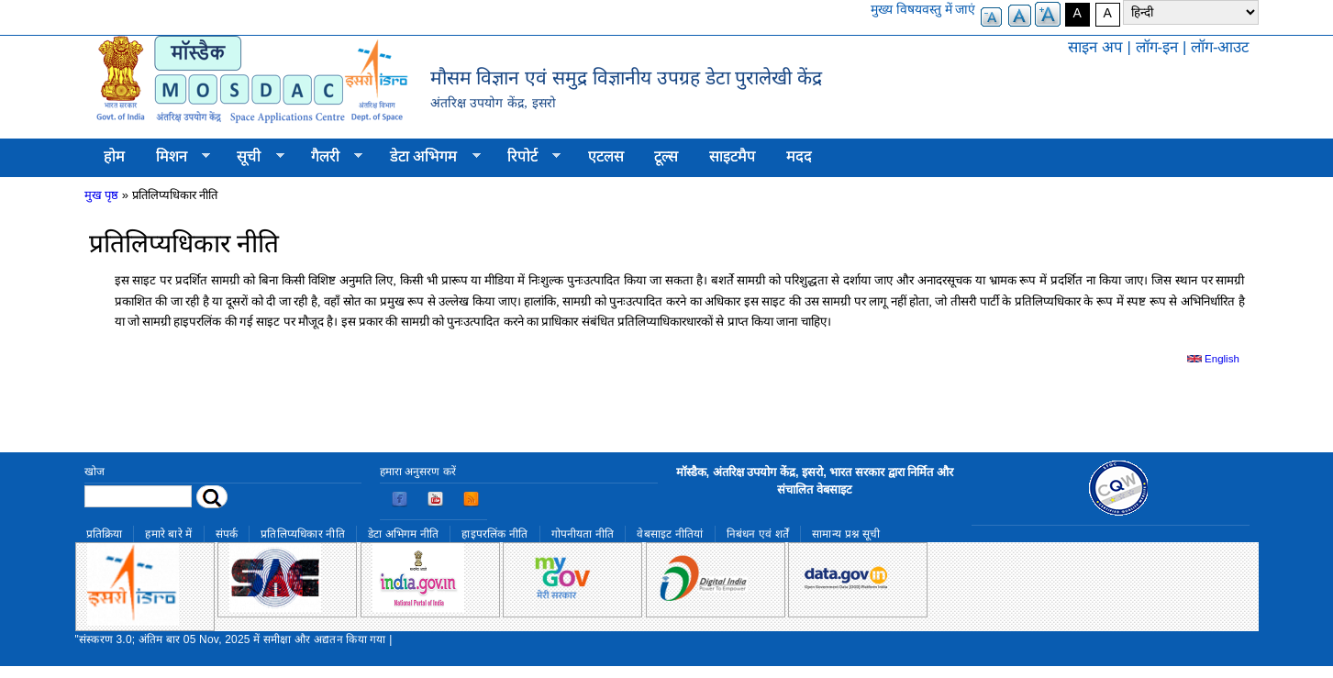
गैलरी (328, 157)
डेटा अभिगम (427, 157)
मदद (799, 156)
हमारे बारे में (168, 534)
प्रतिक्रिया (104, 534)
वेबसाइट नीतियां (670, 534)
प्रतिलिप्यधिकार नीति (303, 534)
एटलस (606, 156)
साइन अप (1095, 47)
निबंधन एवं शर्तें (758, 534)
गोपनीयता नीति (583, 534)
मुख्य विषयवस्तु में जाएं (923, 9)
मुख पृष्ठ (101, 195)
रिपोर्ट (526, 157)
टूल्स (666, 156)
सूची (253, 157)
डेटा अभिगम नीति (403, 534)
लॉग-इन (1157, 47)
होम (114, 156)
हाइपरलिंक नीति (494, 534)
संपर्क (227, 534)
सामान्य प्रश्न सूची (846, 534)
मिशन (175, 157)
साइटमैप (732, 156)
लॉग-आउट (1220, 47)
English (1213, 358)
